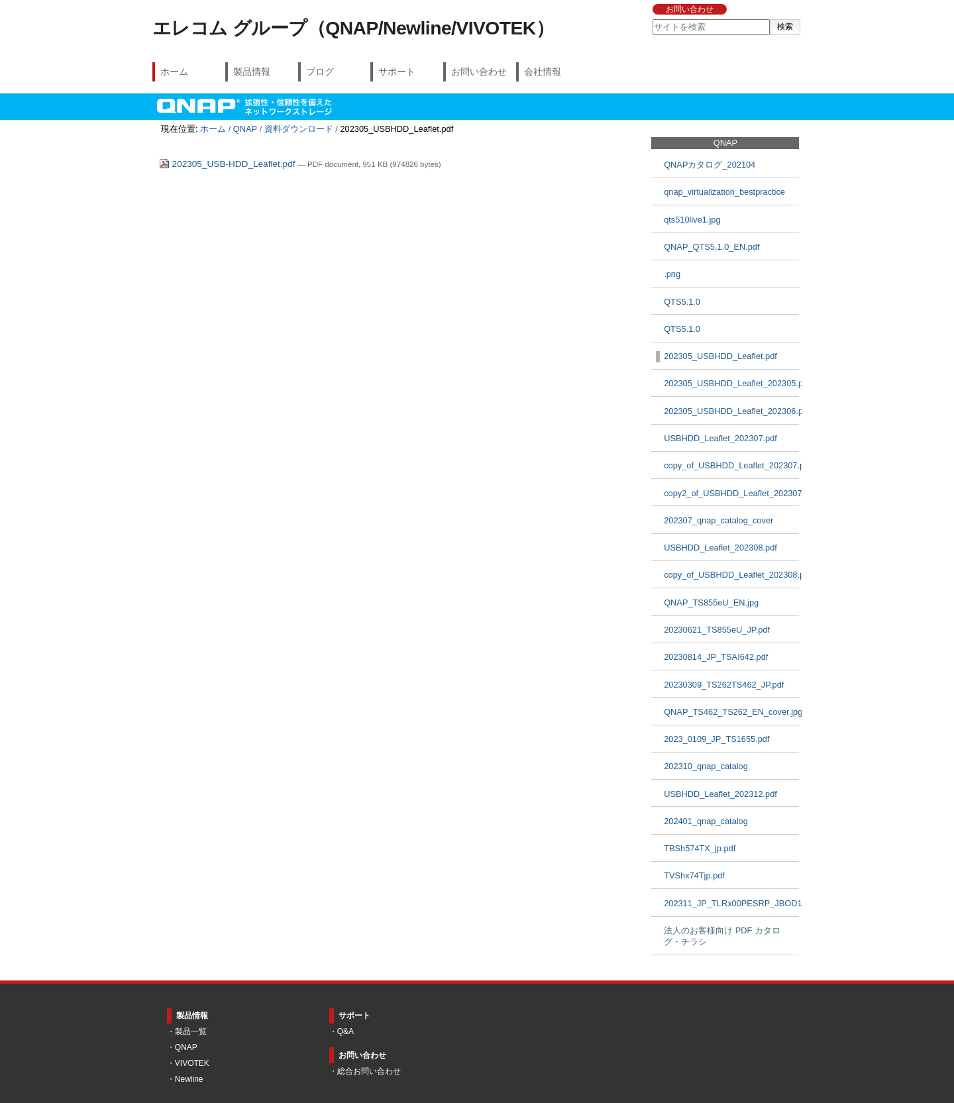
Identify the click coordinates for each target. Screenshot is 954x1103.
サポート (396, 71)
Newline (189, 1079)
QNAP (245, 129)
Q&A (345, 1031)
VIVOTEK (192, 1063)
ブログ (320, 71)
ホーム (174, 71)
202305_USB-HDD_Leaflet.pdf (228, 164)
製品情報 (251, 71)
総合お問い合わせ (369, 1071)
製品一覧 (191, 1031)
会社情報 (542, 71)
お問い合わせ (690, 9)
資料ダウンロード (298, 129)
